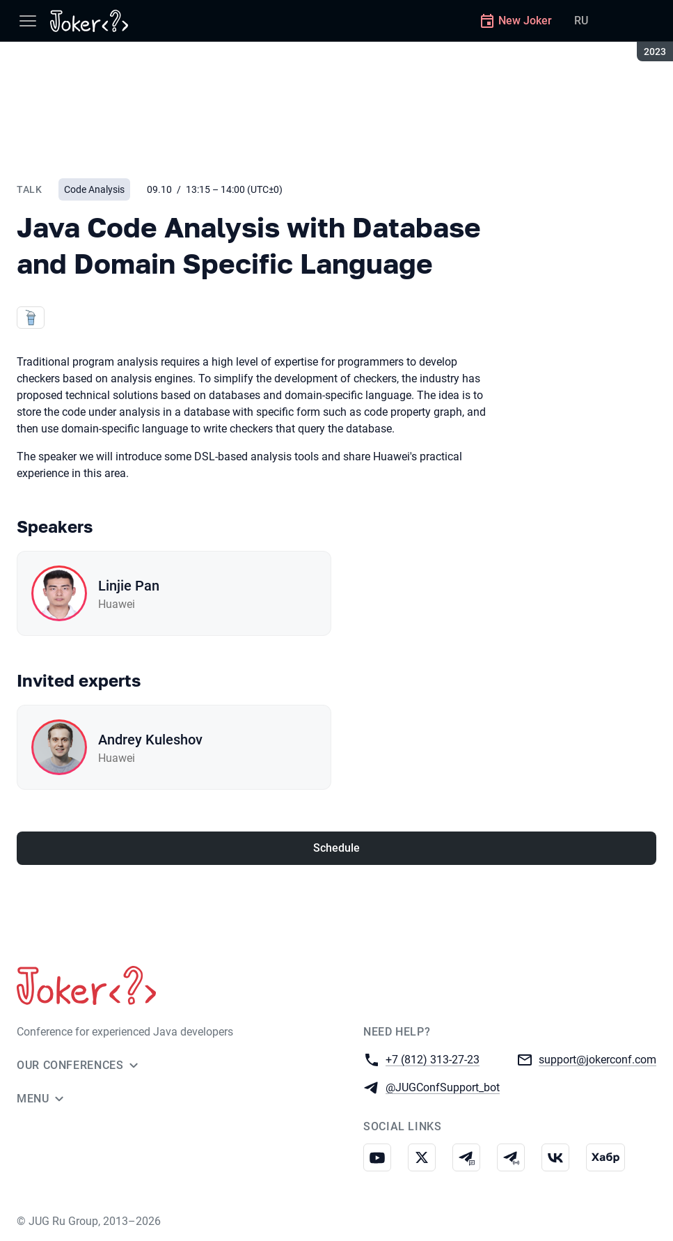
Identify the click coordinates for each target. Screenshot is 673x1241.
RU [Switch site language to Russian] (581, 20)
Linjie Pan (128, 585)
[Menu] (28, 21)
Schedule (336, 847)
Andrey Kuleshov (150, 739)
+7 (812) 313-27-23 (433, 1059)
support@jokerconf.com (597, 1059)
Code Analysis (94, 189)
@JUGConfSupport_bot (443, 1086)
